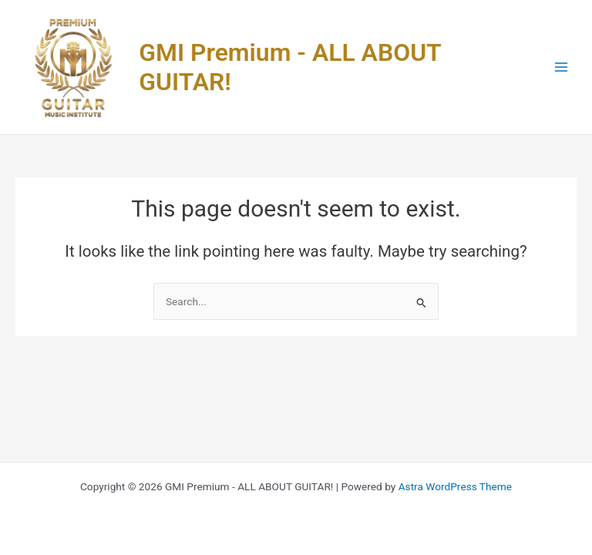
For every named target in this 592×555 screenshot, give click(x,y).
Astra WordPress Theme (455, 486)
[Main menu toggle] (561, 67)
